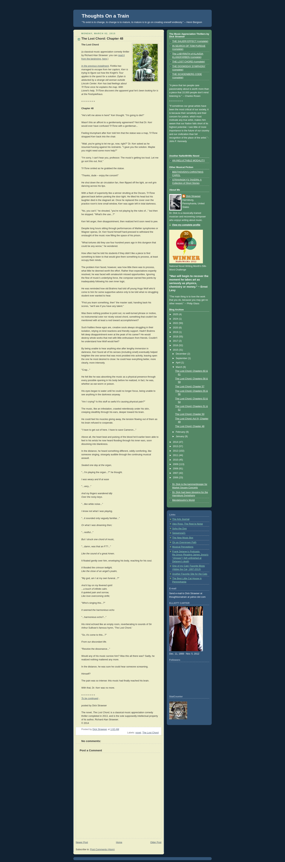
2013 (176, 446)
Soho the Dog (179, 528)
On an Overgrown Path (184, 542)
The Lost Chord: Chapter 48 (189, 426)
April (178, 362)
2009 (176, 464)
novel (138, 732)
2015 (176, 350)
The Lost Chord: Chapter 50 (189, 414)
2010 (176, 459)
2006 (176, 477)
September (182, 358)
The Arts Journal (180, 519)
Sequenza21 (179, 533)
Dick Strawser (193, 196)
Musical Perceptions (182, 547)
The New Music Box (182, 537)
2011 (176, 455)
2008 (176, 468)
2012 (176, 451)
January (180, 436)
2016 (176, 345)
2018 (176, 336)
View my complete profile (186, 225)
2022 (176, 323)
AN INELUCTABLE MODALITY (188, 160)
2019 (176, 332)
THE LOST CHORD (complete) (188, 61)
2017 (176, 341)
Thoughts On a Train (105, 16)
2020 (176, 327)
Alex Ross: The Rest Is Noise (187, 524)
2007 (176, 473)
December (181, 354)
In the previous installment (95, 66)
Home (119, 842)
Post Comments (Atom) (102, 849)
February (181, 432)
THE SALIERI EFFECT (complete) (190, 41)
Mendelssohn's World (183, 500)
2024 (176, 319)
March (179, 367)
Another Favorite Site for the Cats (189, 574)
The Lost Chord (150, 732)
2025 (176, 314)
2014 (176, 442)
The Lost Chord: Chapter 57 (189, 386)
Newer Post (82, 842)
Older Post (155, 842)
